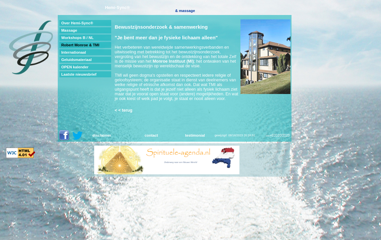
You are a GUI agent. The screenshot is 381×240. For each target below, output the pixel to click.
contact (151, 135)
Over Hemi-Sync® (77, 23)
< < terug (123, 110)
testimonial (195, 135)
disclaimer (101, 135)
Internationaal (73, 52)
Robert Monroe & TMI (80, 45)
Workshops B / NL (77, 38)
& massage (185, 11)
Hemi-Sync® (117, 7)
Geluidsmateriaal (76, 60)
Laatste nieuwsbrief (78, 74)
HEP (268, 135)
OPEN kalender (74, 67)
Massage (69, 30)
